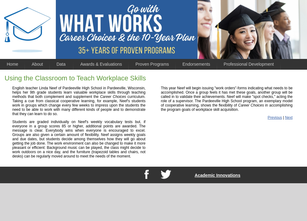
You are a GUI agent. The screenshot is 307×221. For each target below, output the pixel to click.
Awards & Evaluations (101, 64)
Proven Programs (152, 64)
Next (289, 117)
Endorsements (196, 64)
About (37, 64)
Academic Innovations (217, 175)
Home (12, 64)
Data (61, 64)
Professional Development (249, 64)
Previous (275, 117)
